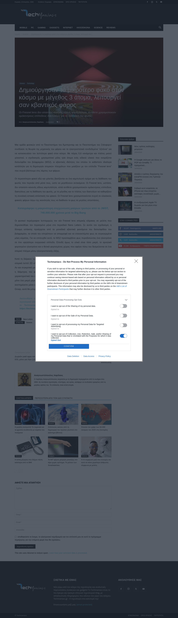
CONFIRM (69, 346)
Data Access (88, 356)
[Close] (137, 262)
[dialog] (89, 309)
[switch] (123, 306)
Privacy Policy (105, 356)
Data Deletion (73, 356)
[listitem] (89, 299)
